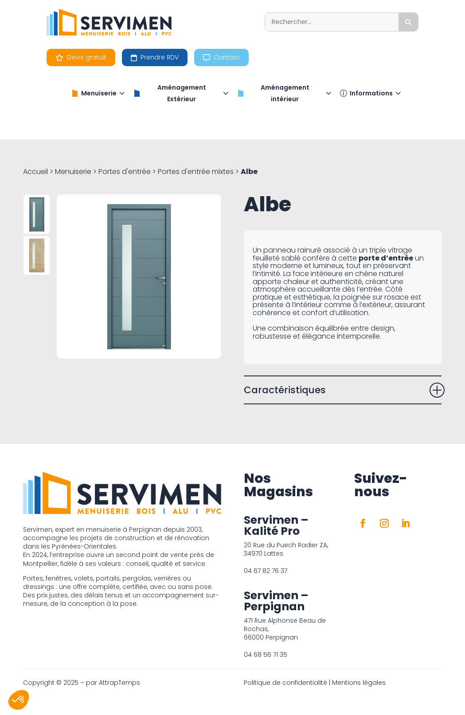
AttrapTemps (119, 682)
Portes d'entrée (124, 171)
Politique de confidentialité (285, 682)
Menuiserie (98, 93)
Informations (370, 93)
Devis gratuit (80, 57)
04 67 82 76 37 (265, 570)
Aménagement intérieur (284, 93)
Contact (221, 57)
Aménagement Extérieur (180, 93)
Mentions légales (359, 682)
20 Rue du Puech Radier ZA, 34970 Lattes (286, 549)
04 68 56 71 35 (265, 654)
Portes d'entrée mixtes (196, 171)
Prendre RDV (155, 57)
